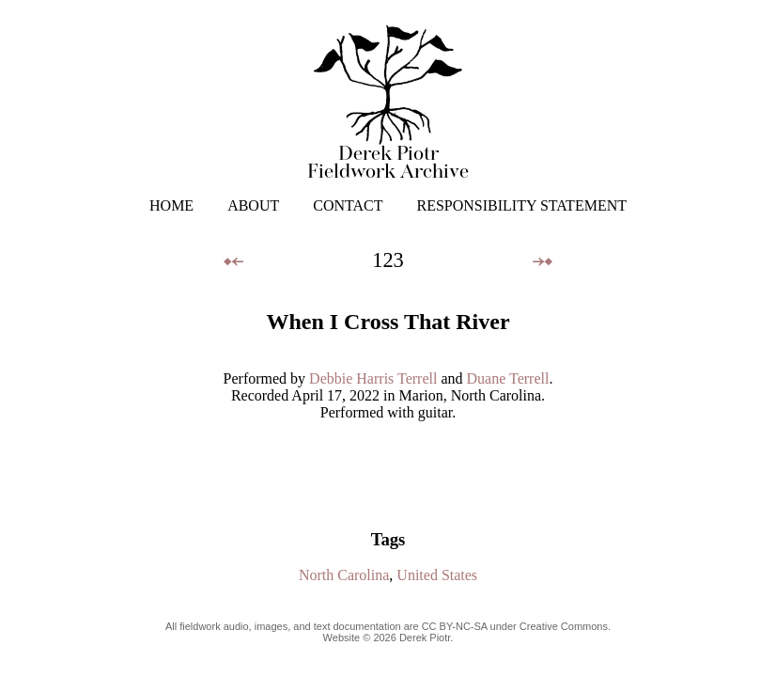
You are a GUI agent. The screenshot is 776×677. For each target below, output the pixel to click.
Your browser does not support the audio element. (388, 466)
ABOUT (253, 205)
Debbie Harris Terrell (373, 378)
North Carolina (344, 575)
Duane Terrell (508, 378)
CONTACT (347, 205)
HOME (171, 205)
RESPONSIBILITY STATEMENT (522, 205)
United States (436, 575)
